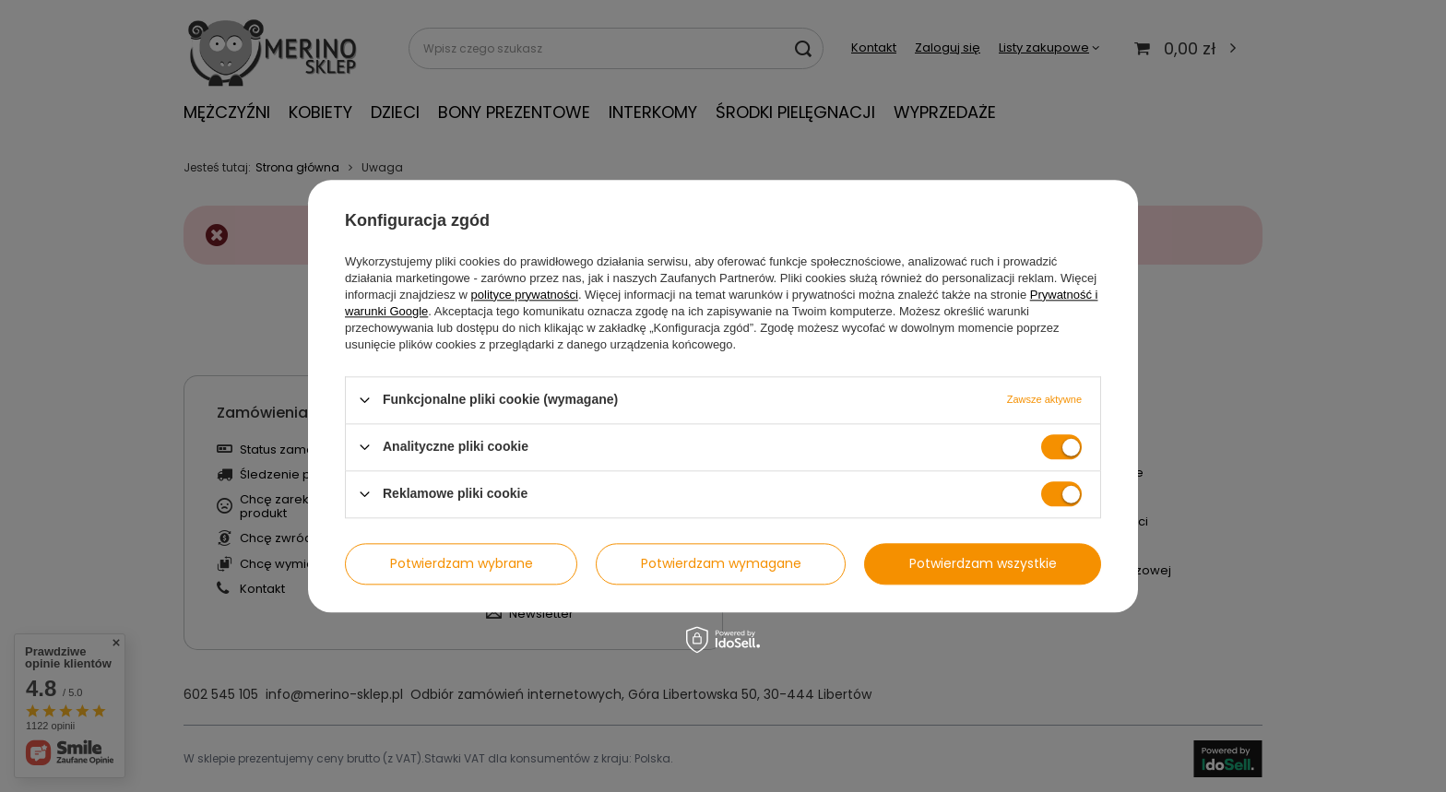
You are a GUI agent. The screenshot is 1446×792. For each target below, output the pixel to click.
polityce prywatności (524, 294)
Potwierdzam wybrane (461, 563)
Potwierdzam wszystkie (983, 563)
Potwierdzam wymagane (721, 563)
